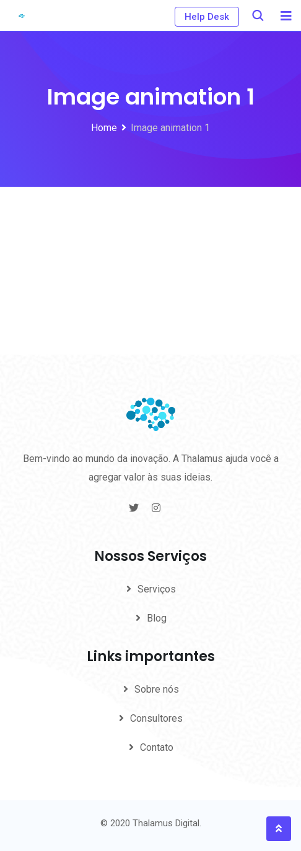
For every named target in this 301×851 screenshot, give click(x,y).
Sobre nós (156, 689)
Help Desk (207, 16)
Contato (156, 747)
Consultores (156, 718)
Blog (157, 618)
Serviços (156, 589)
